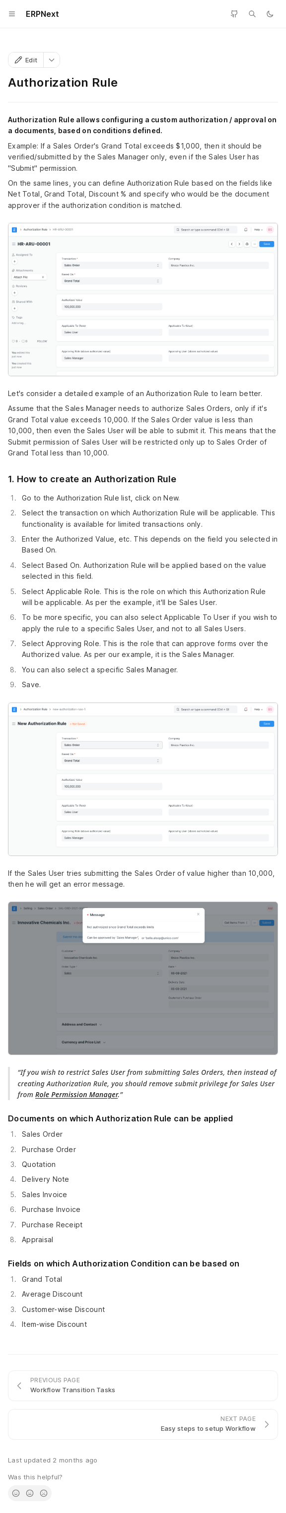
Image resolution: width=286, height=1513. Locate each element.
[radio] (16, 1493)
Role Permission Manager (76, 1094)
